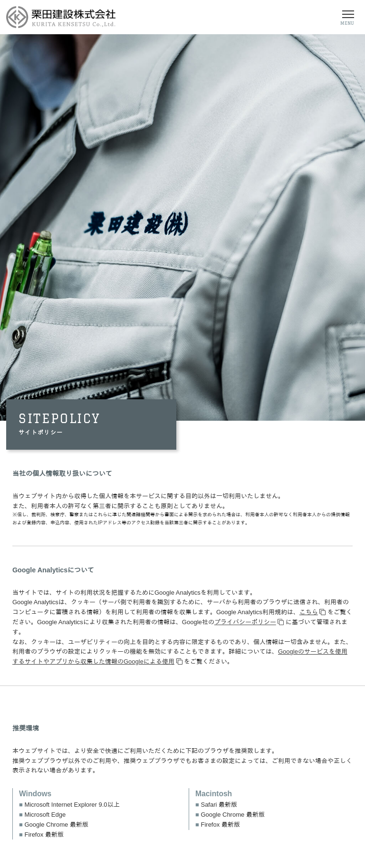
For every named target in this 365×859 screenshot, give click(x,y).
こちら (308, 612)
